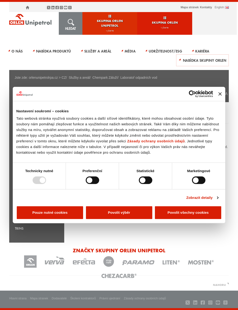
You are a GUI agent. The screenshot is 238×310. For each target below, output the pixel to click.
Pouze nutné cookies (50, 212)
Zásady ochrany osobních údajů (156, 141)
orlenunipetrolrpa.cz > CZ (47, 77)
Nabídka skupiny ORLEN (204, 60)
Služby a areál (97, 51)
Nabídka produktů (53, 51)
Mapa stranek (39, 298)
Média (130, 51)
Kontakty (206, 7)
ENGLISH (219, 7)
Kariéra (202, 51)
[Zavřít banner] (220, 94)
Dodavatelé (59, 298)
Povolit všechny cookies (187, 212)
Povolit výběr (119, 212)
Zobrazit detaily (199, 198)
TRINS (19, 228)
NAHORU (219, 285)
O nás (17, 51)
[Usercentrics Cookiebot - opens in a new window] (192, 93)
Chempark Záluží (105, 77)
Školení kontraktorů (83, 298)
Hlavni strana (18, 298)
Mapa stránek (190, 7)
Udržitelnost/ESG (165, 51)
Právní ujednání (109, 298)
